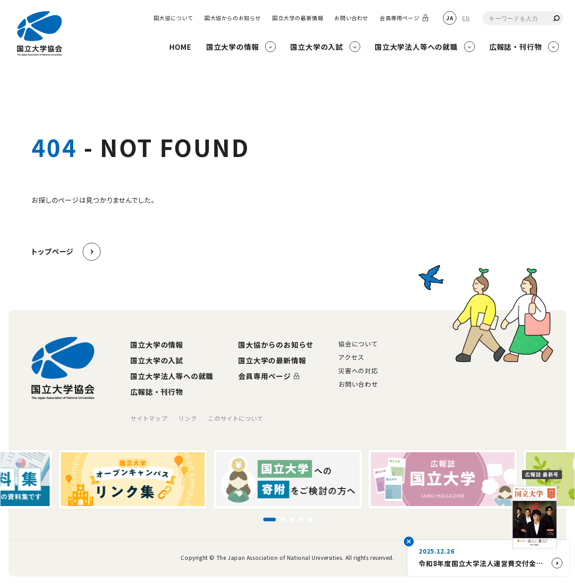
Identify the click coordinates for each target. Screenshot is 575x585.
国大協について (173, 18)
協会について (358, 343)
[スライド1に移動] (269, 519)
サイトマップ (148, 418)
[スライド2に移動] (283, 519)
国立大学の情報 (156, 344)
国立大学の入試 (156, 360)
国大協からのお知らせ (232, 18)
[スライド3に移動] (292, 519)
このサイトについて (235, 418)
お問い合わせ (351, 18)
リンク (187, 418)
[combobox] (522, 18)
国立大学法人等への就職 (171, 376)
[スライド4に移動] (301, 519)
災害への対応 (358, 370)
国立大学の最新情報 (297, 18)
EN (465, 18)
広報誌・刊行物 (156, 391)
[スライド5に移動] (310, 519)
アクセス (351, 357)
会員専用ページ (399, 18)
